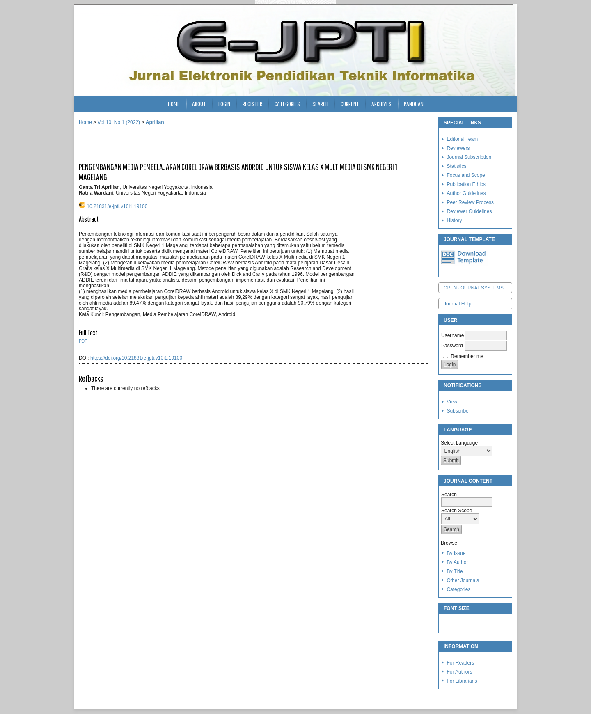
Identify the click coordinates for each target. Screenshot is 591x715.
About (199, 104)
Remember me (467, 356)
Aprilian (155, 122)
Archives (381, 104)
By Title (455, 571)
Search (320, 104)
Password (452, 345)
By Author (457, 562)
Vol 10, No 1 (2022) (119, 122)
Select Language (459, 443)
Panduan (414, 104)
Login (224, 104)
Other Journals (463, 580)
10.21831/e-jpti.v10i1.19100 (117, 206)
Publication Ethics (466, 184)
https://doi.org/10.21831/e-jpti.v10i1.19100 (136, 358)
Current (350, 104)
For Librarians (462, 681)
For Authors (459, 672)
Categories (458, 589)
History (454, 220)
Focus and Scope (466, 175)
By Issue (456, 553)
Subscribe (457, 411)
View (452, 402)
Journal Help (457, 304)
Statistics (456, 166)
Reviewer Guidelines (469, 211)
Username (452, 335)
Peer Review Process (470, 202)
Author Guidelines (466, 193)
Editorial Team (462, 139)
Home (174, 104)
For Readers (460, 663)
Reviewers (458, 148)
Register (252, 104)
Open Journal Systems (474, 287)
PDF (83, 341)
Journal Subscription (469, 157)
